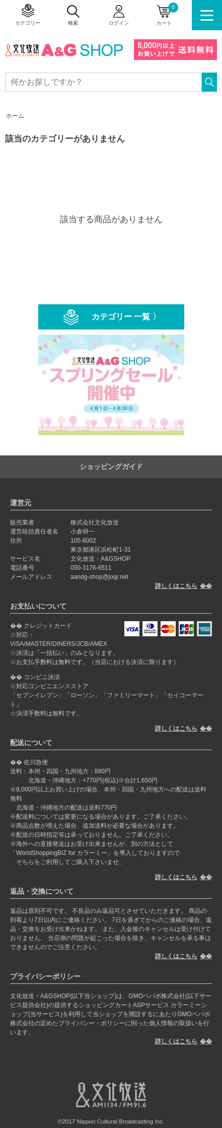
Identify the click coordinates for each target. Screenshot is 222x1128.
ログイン (119, 23)
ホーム (15, 115)
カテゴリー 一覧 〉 (126, 316)
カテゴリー (27, 23)
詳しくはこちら (176, 585)
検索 (73, 23)
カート (167, 14)
